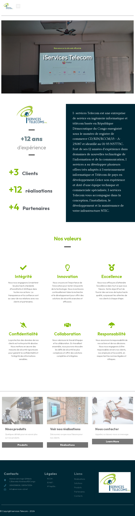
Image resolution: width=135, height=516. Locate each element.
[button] (18, 6)
